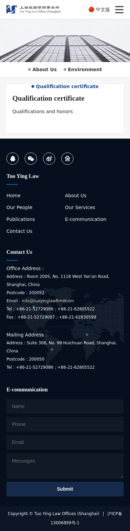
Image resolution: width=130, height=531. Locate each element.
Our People (19, 207)
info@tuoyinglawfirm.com (48, 301)
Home (13, 195)
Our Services (80, 207)
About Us (42, 69)
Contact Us (19, 231)
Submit (65, 489)
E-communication (85, 219)
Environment (83, 69)
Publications (20, 219)
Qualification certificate (65, 86)
